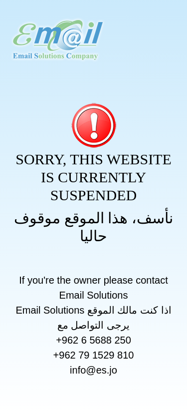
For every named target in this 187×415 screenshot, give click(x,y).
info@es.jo (93, 370)
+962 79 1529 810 (93, 355)
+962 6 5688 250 (93, 340)
